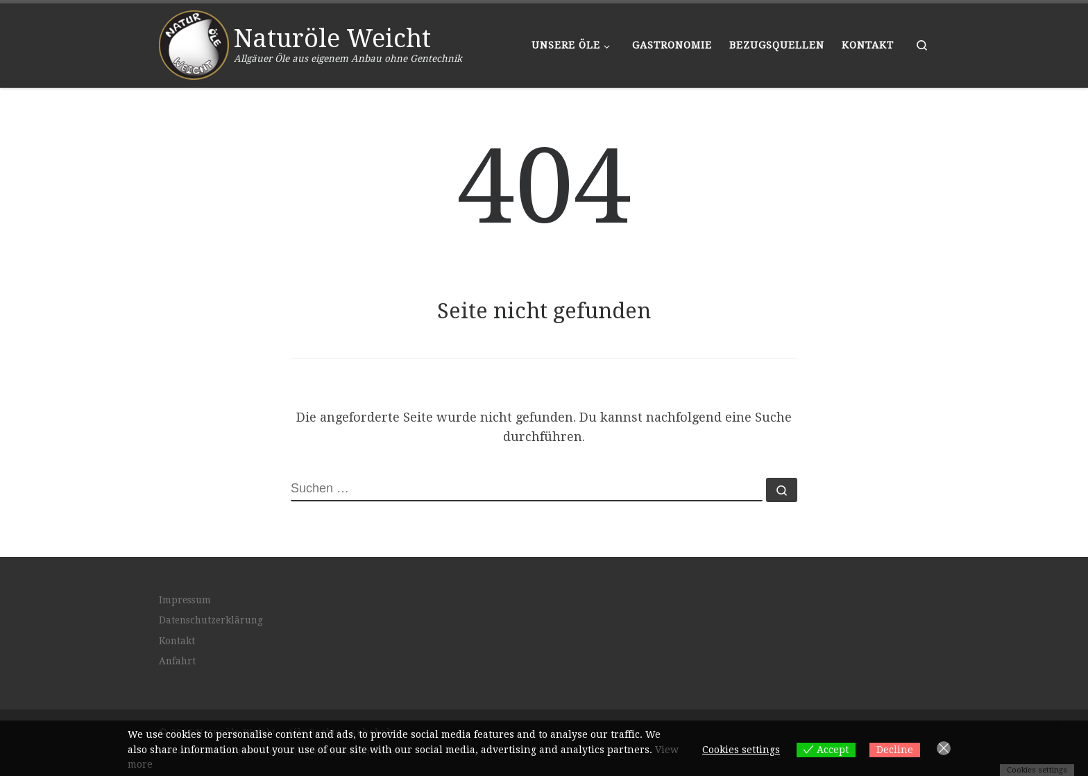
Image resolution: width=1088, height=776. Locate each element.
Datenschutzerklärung (211, 620)
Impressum (185, 599)
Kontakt (177, 640)
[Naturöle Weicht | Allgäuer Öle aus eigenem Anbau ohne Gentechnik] (194, 43)
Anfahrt (177, 660)
